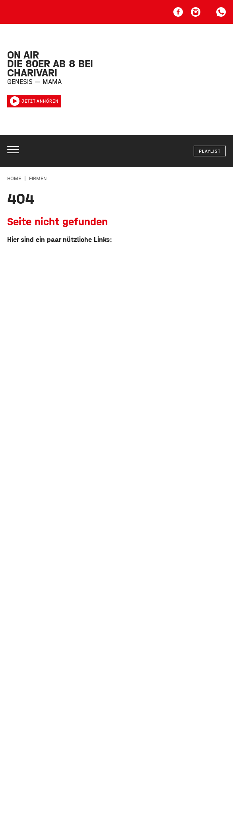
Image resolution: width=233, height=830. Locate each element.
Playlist (210, 151)
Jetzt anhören (34, 101)
